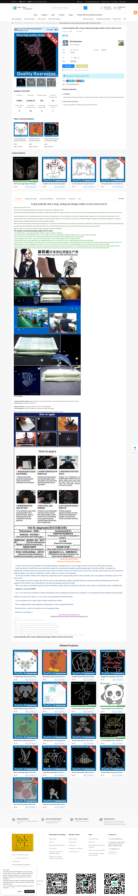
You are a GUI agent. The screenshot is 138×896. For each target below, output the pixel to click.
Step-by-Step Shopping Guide (57, 845)
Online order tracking (54, 19)
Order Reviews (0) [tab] (61, 198)
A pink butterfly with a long (73, 84)
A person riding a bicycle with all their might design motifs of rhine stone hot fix (112, 772)
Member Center (73, 839)
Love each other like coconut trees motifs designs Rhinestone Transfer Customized (83, 183)
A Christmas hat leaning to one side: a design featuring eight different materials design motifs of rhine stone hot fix (54, 772)
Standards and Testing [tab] (31, 198)
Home (35, 15)
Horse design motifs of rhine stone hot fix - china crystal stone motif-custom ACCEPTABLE (54, 708)
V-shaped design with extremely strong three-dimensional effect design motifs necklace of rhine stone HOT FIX (25, 676)
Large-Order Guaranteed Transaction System (55, 852)
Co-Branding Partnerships (103, 19)
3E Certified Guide (93, 839)
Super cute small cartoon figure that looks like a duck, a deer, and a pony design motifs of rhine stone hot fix (54, 804)
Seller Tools (92, 842)
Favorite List (72, 845)
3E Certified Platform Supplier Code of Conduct (96, 854)
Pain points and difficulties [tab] (46, 198)
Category (44, 15)
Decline (20, 891)
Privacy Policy (53, 848)
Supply (71, 15)
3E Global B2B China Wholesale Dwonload (89, 15)
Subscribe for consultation (76, 848)
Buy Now (68, 66)
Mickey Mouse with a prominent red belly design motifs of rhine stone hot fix (54, 676)
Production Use (18, 23)
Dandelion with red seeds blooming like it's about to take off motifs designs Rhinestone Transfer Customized (54, 183)
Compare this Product (81, 70)
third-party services (88, 19)
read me (10, 887)
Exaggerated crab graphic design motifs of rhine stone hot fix (112, 676)
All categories (17, 19)
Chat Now (82, 66)
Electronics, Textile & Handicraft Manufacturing (46, 23)
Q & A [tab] (79, 198)
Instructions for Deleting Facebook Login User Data (56, 857)
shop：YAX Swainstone (31, 186)
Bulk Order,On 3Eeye (41, 1)
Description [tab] (18, 198)
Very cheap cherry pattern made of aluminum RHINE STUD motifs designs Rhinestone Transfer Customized (25, 804)
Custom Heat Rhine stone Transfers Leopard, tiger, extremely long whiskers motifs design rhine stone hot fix (112, 740)
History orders (72, 842)
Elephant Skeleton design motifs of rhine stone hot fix (25, 708)
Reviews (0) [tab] (72, 198)
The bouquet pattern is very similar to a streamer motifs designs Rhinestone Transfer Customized (112, 183)
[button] (14, 82)
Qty (63, 57)
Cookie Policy (52, 839)
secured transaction (29, 19)
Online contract (41, 19)
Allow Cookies (29, 891)
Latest (53, 15)
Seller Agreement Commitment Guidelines (97, 846)
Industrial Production (29, 23)
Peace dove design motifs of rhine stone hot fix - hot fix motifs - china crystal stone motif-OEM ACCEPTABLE (25, 772)
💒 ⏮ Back (31, 1)
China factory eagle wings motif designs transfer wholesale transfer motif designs (25, 183)
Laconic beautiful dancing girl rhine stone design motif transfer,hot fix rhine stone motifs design (83, 708)
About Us (51, 842)
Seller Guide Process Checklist (97, 850)
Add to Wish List (67, 70)
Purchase (62, 15)
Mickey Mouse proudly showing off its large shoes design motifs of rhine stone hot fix (25, 740)
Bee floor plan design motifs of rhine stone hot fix (83, 772)
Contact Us (112, 852)
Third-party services (74, 851)
